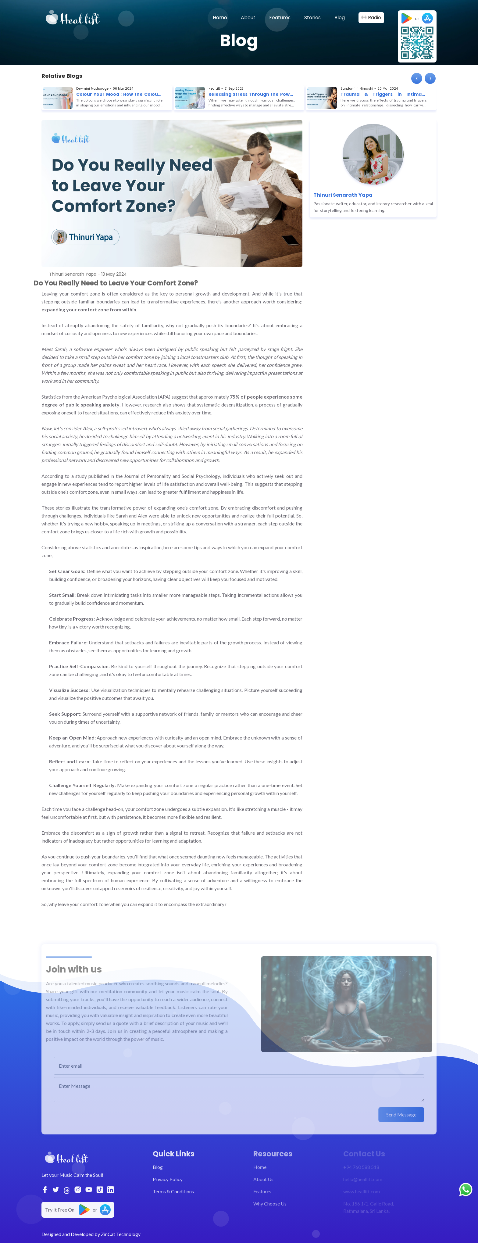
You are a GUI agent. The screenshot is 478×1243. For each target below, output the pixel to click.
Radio (374, 17)
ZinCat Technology (121, 1234)
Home (220, 17)
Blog (339, 17)
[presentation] (416, 78)
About (248, 17)
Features (280, 17)
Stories (312, 17)
